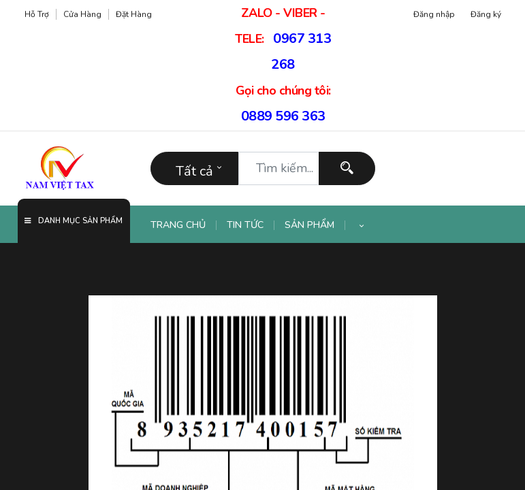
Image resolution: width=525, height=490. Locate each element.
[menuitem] (183, 225)
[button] (361, 225)
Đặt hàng (134, 14)
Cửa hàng (82, 14)
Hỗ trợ (37, 14)
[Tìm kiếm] (347, 168)
